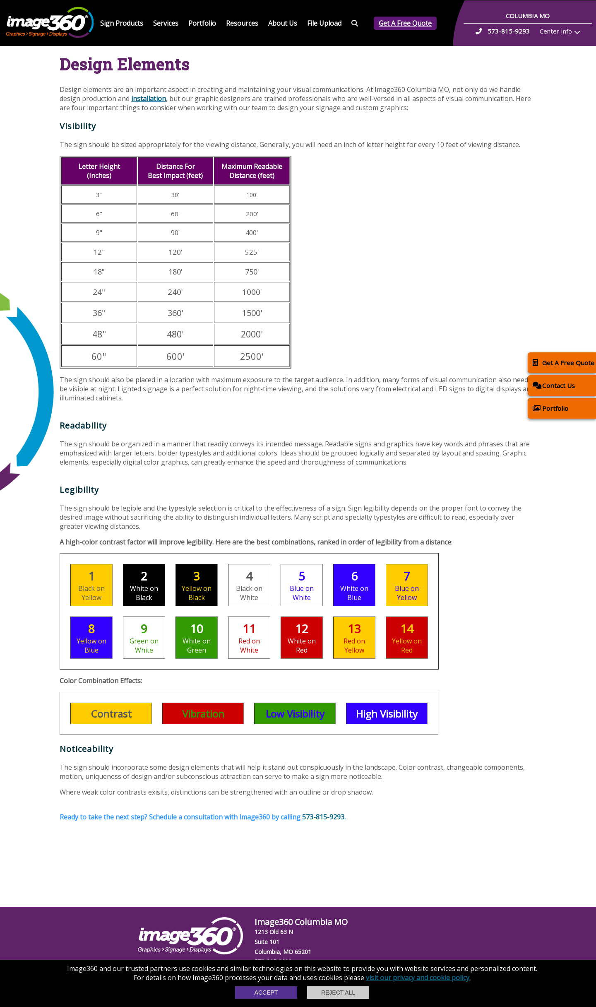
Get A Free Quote (405, 23)
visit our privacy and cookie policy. (418, 977)
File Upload (324, 23)
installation (148, 98)
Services (165, 23)
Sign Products (121, 23)
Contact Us (554, 385)
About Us (282, 23)
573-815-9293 (323, 817)
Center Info (556, 31)
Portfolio (202, 23)
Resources (242, 23)
